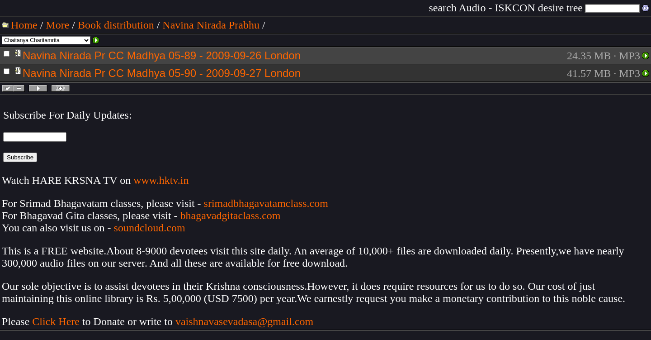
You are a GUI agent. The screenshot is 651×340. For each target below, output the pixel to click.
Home (24, 25)
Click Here (56, 321)
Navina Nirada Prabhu (210, 25)
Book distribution (116, 25)
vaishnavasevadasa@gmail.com (245, 321)
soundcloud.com (149, 228)
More (57, 25)
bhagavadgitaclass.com (230, 215)
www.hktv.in (161, 180)
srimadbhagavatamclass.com (266, 203)
